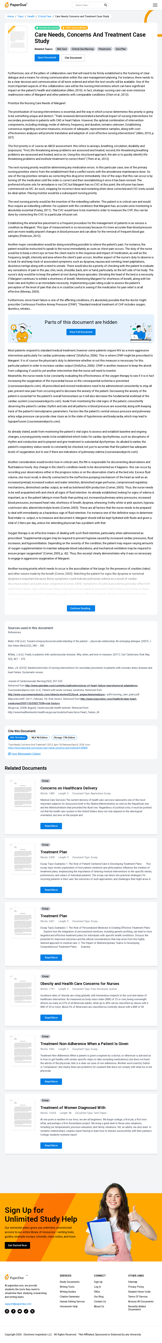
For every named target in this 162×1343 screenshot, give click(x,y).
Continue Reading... (81, 608)
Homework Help (69, 1306)
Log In (97, 1286)
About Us (99, 1306)
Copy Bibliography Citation (24, 753)
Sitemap (132, 1282)
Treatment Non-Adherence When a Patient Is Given (84, 1044)
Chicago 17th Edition (64, 737)
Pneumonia (105, 49)
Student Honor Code (139, 1291)
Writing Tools (67, 1286)
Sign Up (98, 1282)
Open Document (47, 57)
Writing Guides (68, 1291)
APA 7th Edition (18, 737)
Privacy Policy (136, 1286)
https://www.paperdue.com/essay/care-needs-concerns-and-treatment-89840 (48, 748)
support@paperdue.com (18, 1304)
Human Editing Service (72, 1301)
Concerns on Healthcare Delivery (68, 788)
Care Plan (121, 49)
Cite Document (74, 57)
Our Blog (98, 1296)
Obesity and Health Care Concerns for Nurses (79, 984)
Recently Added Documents (137, 1308)
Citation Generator (70, 1296)
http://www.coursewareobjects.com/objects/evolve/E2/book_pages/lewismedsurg (56, 694)
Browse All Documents (141, 1301)
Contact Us (100, 1301)
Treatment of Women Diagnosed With (72, 1108)
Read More (51, 826)
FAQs (97, 1291)
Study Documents (69, 1282)
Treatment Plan (53, 852)
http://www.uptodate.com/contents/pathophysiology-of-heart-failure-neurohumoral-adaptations (81, 685)
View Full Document (81, 332)
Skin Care (62, 49)
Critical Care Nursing (83, 49)
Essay (45, 781)
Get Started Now (17, 1245)
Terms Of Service (138, 1296)
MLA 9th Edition (40, 737)
